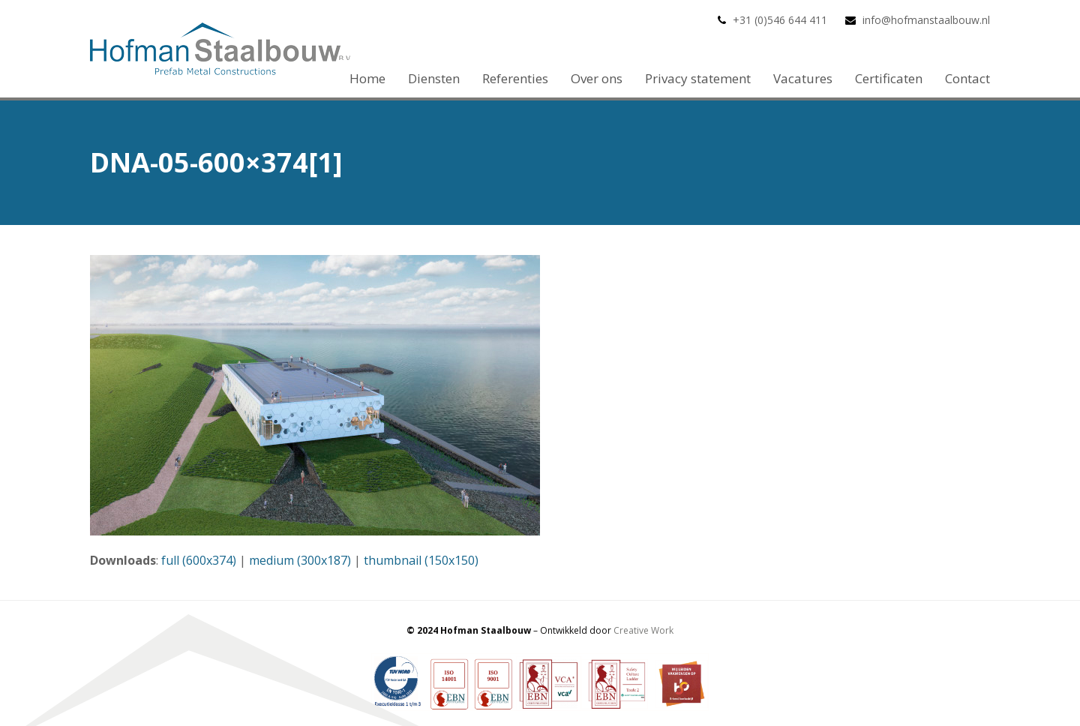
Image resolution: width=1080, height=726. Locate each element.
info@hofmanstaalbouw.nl (926, 20)
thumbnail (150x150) (421, 560)
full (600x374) (198, 560)
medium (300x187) (300, 560)
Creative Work (644, 630)
